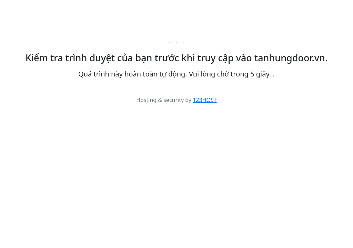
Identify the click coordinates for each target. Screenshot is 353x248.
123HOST (205, 100)
